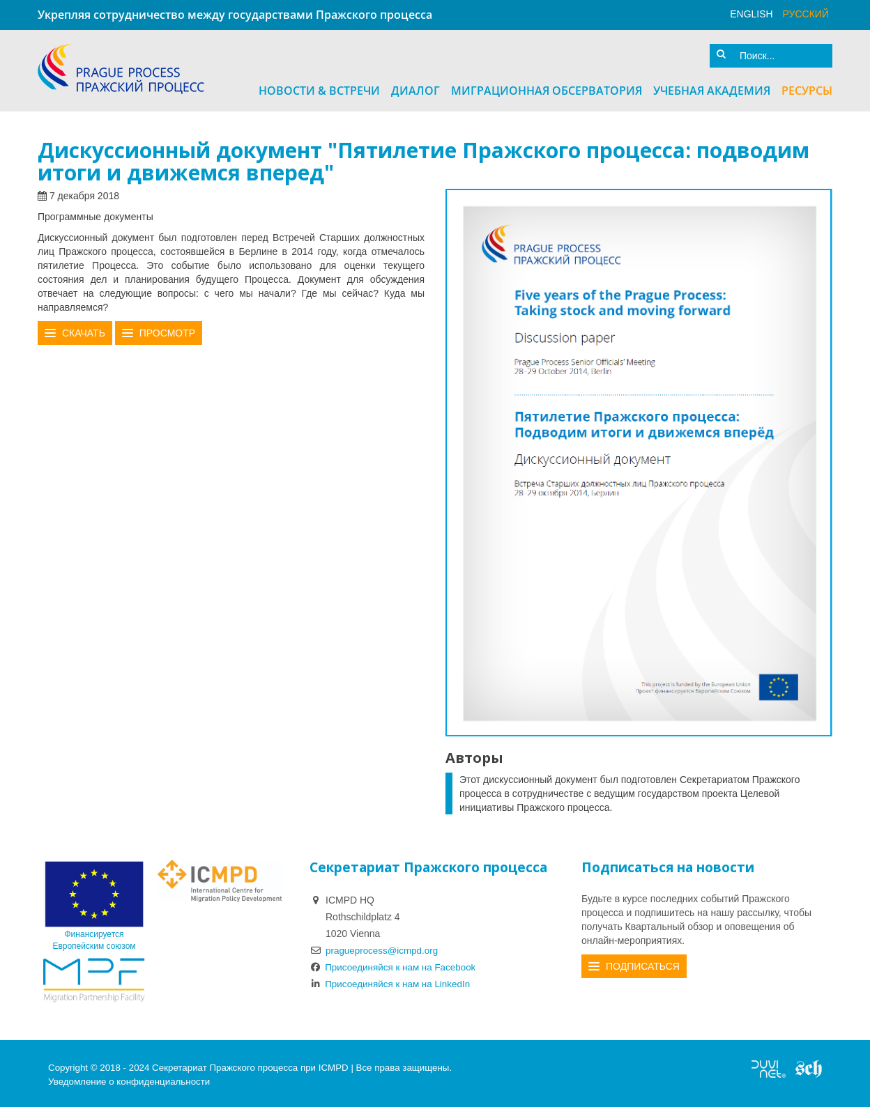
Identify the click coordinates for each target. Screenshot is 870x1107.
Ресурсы (806, 88)
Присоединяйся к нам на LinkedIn (393, 980)
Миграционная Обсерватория (546, 88)
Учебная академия (711, 88)
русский (806, 14)
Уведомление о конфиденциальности (129, 1079)
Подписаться (643, 963)
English (751, 14)
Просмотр (167, 330)
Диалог (415, 88)
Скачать (83, 330)
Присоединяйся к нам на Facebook (396, 964)
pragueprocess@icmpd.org (384, 947)
